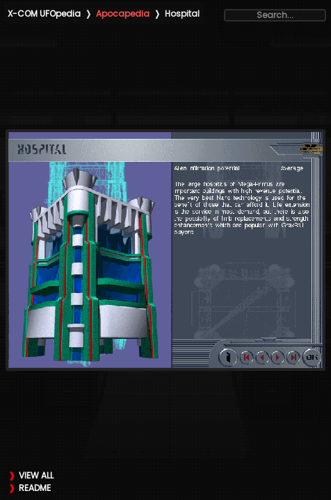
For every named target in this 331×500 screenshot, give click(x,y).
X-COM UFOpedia (44, 13)
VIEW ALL (36, 475)
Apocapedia (123, 13)
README (35, 488)
